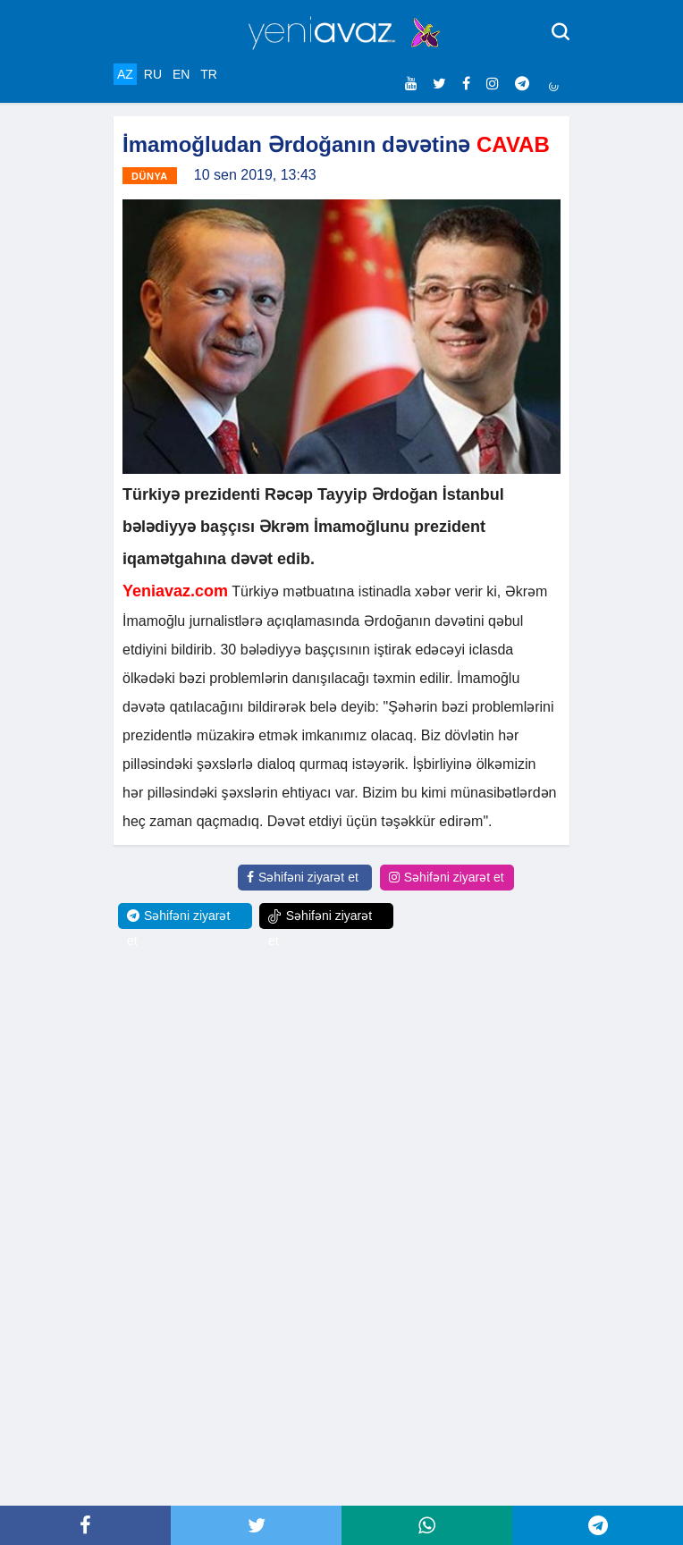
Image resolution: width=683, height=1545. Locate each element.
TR (208, 74)
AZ (125, 74)
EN (181, 74)
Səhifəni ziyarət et (302, 877)
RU (153, 74)
